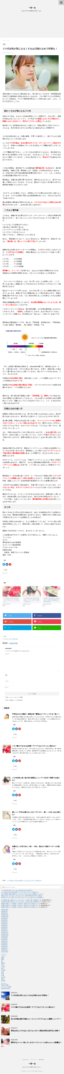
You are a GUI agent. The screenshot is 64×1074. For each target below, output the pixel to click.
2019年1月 (4, 930)
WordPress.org (5, 988)
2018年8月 (4, 939)
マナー (3, 956)
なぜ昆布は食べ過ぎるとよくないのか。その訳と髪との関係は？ (20, 900)
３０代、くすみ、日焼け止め (11, 638)
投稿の (4, 985)
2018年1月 (4, 950)
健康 (2, 957)
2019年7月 (4, 922)
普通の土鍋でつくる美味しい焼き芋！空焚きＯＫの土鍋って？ (20, 903)
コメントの (6, 986)
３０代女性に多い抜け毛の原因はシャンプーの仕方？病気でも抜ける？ (31, 600)
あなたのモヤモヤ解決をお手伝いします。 (32, 1067)
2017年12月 (4, 951)
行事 (2, 975)
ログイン (4, 983)
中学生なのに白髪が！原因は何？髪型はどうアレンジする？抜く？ (36, 714)
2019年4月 (4, 925)
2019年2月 (4, 929)
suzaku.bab (13, 643)
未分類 (3, 970)
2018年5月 (4, 944)
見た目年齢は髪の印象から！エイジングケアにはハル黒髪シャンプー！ (22, 894)
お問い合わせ (26, 1059)
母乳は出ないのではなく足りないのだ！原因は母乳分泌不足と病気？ (22, 895)
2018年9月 (4, 937)
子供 (2, 964)
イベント (4, 954)
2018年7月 (4, 941)
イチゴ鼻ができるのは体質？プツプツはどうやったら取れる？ (11, 600)
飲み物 (3, 980)
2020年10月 (4, 909)
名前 (6, 675)
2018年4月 (4, 946)
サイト (6, 687)
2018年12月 (4, 932)
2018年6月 (4, 943)
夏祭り (3, 963)
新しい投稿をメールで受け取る (14, 700)
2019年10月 (4, 916)
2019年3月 (4, 927)
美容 (5, 636)
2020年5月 (4, 911)
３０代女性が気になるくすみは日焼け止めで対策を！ (17, 890)
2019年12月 (4, 915)
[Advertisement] (32, 25)
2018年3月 (4, 948)
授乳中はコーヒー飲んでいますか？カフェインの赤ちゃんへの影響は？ (22, 897)
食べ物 (3, 977)
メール (6, 681)
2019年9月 (4, 918)
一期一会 (32, 8)
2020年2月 (4, 913)
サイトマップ (34, 1059)
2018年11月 (4, 934)
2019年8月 (4, 920)
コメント (7, 653)
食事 (2, 979)
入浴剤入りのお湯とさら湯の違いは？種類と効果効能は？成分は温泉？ (51, 600)
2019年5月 (4, 923)
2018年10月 (4, 936)
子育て (3, 966)
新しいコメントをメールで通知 (14, 697)
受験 (2, 959)
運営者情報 (41, 1059)
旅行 (2, 968)
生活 (2, 972)
